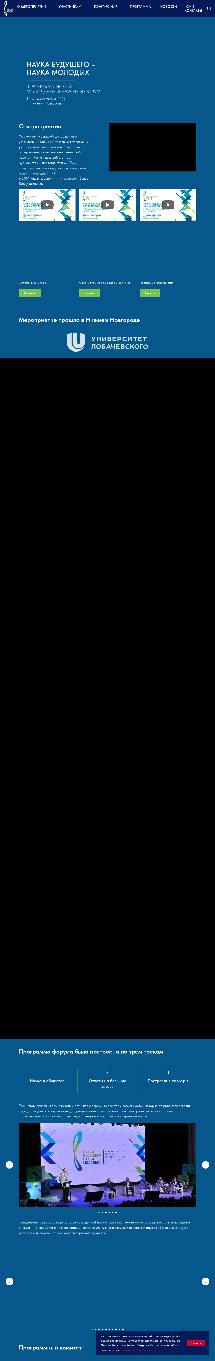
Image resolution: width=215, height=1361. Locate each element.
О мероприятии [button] (32, 6)
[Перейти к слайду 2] (102, 1212)
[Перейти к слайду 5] (112, 1212)
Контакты (193, 10)
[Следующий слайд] (205, 1165)
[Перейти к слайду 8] (116, 1329)
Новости (168, 6)
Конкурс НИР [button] (106, 6)
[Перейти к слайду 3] (106, 1212)
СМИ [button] (190, 6)
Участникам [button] (70, 6)
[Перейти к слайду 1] (99, 1212)
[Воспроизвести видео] (47, 205)
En (209, 9)
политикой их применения (138, 1350)
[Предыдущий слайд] (9, 1165)
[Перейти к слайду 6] (116, 1212)
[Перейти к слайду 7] (112, 1329)
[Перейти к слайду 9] (119, 1329)
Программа (140, 6)
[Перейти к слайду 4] (109, 1212)
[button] (107, 342)
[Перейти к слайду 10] (123, 1329)
